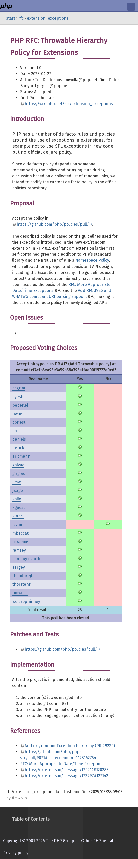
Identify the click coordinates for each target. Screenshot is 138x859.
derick (18, 447)
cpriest (18, 422)
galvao (18, 464)
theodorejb (22, 575)
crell (16, 430)
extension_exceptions (47, 18)
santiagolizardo (26, 558)
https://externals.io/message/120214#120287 (66, 769)
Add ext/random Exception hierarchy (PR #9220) (70, 745)
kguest (18, 507)
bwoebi (19, 413)
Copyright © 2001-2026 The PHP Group (38, 840)
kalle (16, 499)
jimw (16, 482)
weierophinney (26, 601)
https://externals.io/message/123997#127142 (66, 775)
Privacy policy (16, 852)
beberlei (20, 405)
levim (17, 524)
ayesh (17, 396)
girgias (18, 473)
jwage (17, 490)
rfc (21, 18)
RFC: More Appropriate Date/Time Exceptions (62, 763)
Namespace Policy (92, 260)
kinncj (18, 516)
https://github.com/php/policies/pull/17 (54, 224)
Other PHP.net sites (99, 840)
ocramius (20, 541)
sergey (18, 567)
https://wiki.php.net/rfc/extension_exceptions (69, 103)
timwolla (20, 592)
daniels (19, 439)
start (10, 18)
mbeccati (21, 533)
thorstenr (21, 584)
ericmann (21, 456)
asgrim (18, 388)
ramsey (19, 550)
